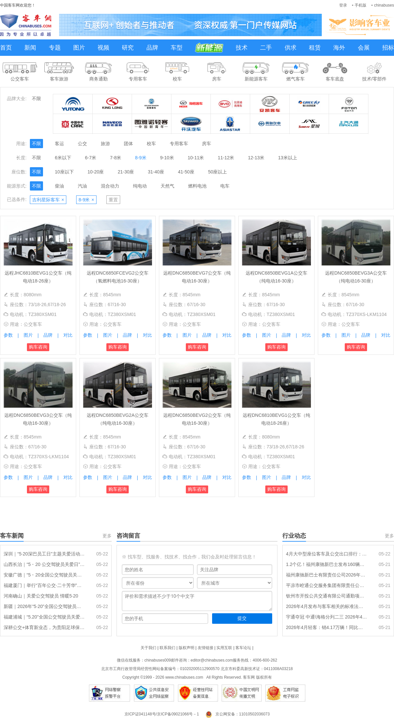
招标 (388, 47)
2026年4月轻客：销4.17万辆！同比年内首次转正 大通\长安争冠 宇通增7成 (326, 627)
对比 (68, 335)
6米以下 (63, 157)
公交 (82, 143)
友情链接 (205, 647)
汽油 (82, 186)
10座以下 (64, 171)
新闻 (30, 47)
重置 (113, 199)
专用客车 (179, 143)
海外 (339, 47)
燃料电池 (197, 186)
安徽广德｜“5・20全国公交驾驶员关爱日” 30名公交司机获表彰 (44, 574)
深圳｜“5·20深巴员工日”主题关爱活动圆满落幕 (44, 553)
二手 (266, 47)
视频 (103, 47)
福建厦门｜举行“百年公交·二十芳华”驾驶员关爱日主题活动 (44, 585)
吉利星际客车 (48, 199)
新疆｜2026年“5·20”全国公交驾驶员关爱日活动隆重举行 (44, 606)
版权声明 (186, 647)
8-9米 (140, 157)
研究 (128, 47)
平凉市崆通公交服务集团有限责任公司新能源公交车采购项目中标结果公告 (326, 585)
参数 (8, 335)
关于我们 (148, 647)
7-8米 (115, 157)
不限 (36, 98)
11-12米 (226, 157)
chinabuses (384, 5)
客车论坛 (243, 647)
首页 (6, 47)
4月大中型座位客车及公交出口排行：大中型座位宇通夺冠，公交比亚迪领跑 (326, 553)
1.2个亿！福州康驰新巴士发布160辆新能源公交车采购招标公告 (326, 564)
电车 (225, 186)
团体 (128, 143)
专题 (55, 47)
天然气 (167, 186)
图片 (79, 47)
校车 (151, 143)
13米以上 (287, 157)
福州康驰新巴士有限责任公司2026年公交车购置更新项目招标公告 (326, 574)
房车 (206, 143)
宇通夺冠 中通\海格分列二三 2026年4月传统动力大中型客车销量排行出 (326, 617)
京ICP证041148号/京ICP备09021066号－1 (161, 714)
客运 (59, 143)
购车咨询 (38, 346)
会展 (364, 47)
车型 (177, 47)
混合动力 (110, 186)
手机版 (360, 5)
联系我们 (167, 647)
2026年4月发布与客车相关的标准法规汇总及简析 (326, 606)
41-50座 (186, 171)
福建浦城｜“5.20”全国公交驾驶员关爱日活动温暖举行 (44, 617)
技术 (242, 47)
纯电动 (140, 186)
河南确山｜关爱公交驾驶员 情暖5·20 (41, 595)
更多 (107, 535)
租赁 (315, 47)
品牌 (152, 47)
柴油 (59, 186)
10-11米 (196, 157)
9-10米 (167, 157)
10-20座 (96, 171)
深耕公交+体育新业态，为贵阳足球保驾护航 (44, 627)
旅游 (105, 143)
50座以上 (217, 171)
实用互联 (224, 647)
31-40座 (156, 171)
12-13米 (256, 157)
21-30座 (126, 171)
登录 (343, 5)
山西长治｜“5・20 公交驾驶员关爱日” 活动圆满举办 (44, 564)
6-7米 (90, 157)
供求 (290, 47)
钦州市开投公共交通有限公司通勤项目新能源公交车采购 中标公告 (326, 595)
